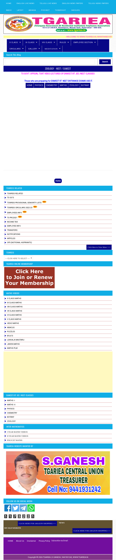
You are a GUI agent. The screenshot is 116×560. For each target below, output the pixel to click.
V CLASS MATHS (14, 319)
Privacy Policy (44, 541)
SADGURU (75, 10)
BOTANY (85, 85)
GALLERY (32, 49)
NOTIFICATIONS (13, 234)
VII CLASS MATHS (14, 311)
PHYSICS (39, 85)
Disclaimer (31, 541)
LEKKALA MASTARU (15, 340)
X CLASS (13, 42)
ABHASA (32, 10)
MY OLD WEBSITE (12, 528)
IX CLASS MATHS (14, 303)
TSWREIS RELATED (15, 193)
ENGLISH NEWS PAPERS (72, 3)
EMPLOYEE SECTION (83, 42)
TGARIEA (47, 557)
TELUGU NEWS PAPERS (98, 3)
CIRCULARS (15, 49)
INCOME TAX (12, 222)
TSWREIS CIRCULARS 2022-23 (22, 207)
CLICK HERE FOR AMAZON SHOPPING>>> (37, 523)
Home (58, 181)
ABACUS (11, 327)
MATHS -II (11, 405)
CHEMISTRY (51, 85)
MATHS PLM (12, 348)
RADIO (9, 10)
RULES (63, 42)
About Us (20, 541)
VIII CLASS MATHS (15, 307)
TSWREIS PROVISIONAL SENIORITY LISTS (27, 202)
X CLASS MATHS (14, 298)
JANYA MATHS (13, 344)
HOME (8, 3)
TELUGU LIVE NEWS (48, 3)
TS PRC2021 (15, 217)
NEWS (61, 523)
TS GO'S (10, 197)
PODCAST (45, 10)
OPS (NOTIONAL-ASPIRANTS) (19, 242)
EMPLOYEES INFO (17, 212)
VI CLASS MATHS (14, 315)
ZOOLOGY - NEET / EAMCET (58, 68)
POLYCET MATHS (14, 440)
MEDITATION (51, 49)
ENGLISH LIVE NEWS (25, 3)
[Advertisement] (58, 371)
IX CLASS (30, 42)
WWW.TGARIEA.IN (80, 557)
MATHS (63, 85)
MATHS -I (11, 400)
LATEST (20, 10)
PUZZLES (11, 331)
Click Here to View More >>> (99, 247)
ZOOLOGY (74, 85)
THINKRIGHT (60, 10)
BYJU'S (10, 336)
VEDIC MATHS (13, 323)
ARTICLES (11, 238)
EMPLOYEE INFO (14, 226)
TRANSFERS (12, 230)
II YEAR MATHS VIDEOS (17, 436)
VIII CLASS (47, 42)
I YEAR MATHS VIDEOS (17, 432)
